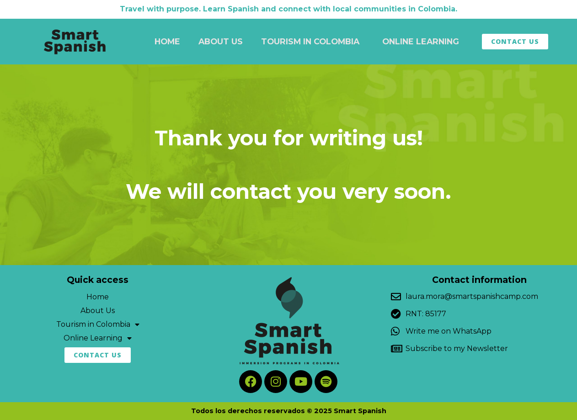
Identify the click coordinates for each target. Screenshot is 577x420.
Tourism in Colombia (312, 41)
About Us (220, 41)
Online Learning (423, 41)
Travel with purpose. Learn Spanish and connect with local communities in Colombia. (288, 9)
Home (167, 41)
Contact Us (515, 41)
